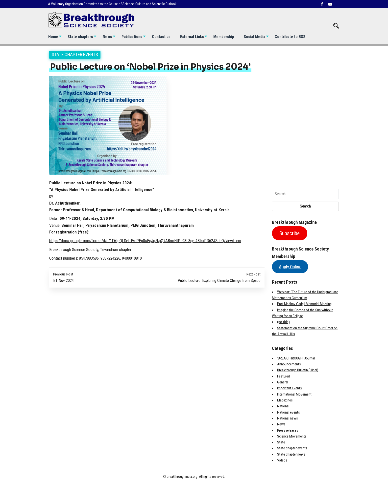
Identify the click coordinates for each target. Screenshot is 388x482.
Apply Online (290, 267)
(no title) (283, 322)
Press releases (287, 430)
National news (287, 418)
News (107, 36)
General (282, 382)
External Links (192, 36)
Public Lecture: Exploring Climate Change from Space (219, 280)
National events (288, 412)
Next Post (253, 274)
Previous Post (63, 274)
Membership (223, 36)
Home (53, 36)
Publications (131, 36)
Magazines (285, 400)
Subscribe (289, 233)
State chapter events (75, 54)
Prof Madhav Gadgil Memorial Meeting (304, 304)
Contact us (161, 36)
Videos (282, 460)
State (281, 442)
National (283, 406)
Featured (283, 376)
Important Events (289, 388)
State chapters (80, 36)
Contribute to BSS (290, 36)
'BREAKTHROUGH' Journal (296, 358)
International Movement (294, 394)
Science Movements (292, 436)
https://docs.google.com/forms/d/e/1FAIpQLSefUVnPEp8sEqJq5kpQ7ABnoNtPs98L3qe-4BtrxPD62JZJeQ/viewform (145, 240)
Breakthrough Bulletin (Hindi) (297, 370)
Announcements (289, 364)
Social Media (254, 36)
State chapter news (291, 454)
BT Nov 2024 (63, 280)
